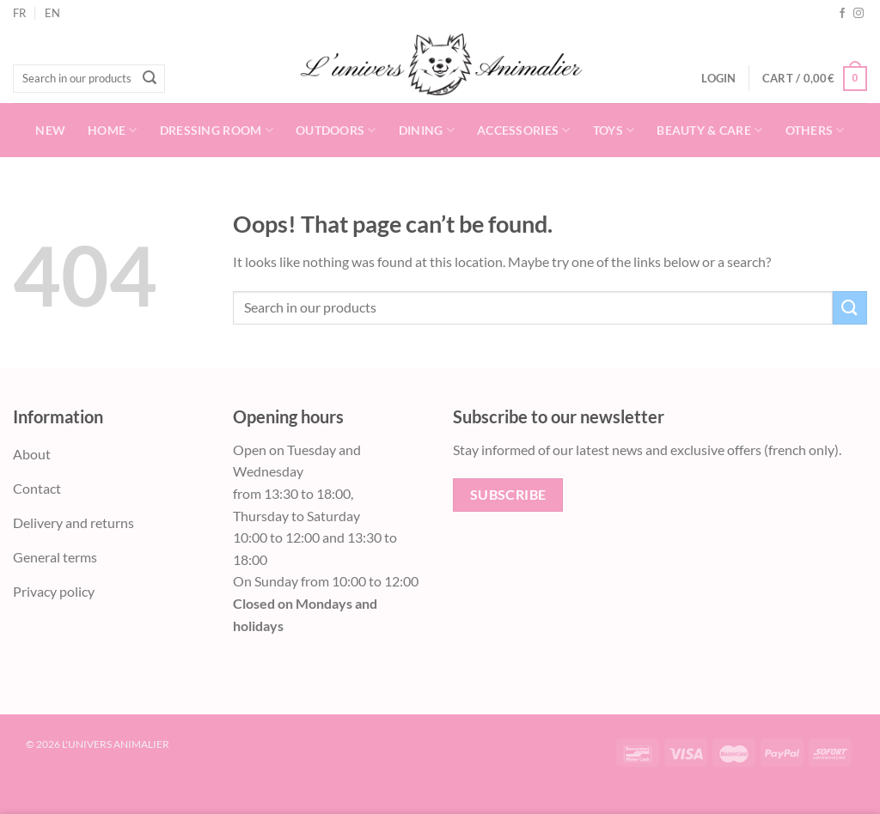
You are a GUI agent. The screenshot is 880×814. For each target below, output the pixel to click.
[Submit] (149, 79)
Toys (614, 130)
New (50, 130)
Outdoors (336, 130)
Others (815, 130)
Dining (427, 130)
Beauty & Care (709, 130)
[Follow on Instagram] (858, 14)
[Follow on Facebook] (842, 14)
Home (113, 130)
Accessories (524, 130)
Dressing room (216, 130)
